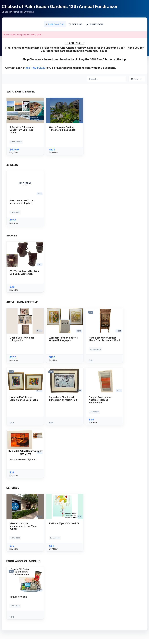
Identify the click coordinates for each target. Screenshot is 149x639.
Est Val (16, 142)
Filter (135, 79)
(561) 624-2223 (36, 67)
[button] (25, 126)
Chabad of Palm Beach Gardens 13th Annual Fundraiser (60, 6)
